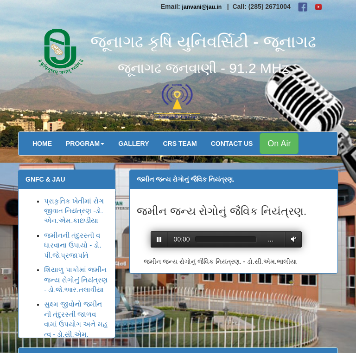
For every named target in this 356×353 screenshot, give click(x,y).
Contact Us (232, 143)
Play (159, 239)
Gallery (133, 143)
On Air (279, 143)
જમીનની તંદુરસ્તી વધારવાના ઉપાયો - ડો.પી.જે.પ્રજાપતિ (73, 245)
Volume (292, 239)
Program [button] (85, 143)
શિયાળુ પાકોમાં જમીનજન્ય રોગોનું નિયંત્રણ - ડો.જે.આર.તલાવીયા (76, 280)
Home (42, 143)
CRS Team (180, 143)
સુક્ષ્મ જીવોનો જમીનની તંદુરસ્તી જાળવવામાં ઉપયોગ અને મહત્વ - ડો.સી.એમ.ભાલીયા (76, 324)
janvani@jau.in (202, 7)
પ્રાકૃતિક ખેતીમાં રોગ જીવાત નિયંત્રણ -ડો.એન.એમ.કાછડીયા (74, 211)
